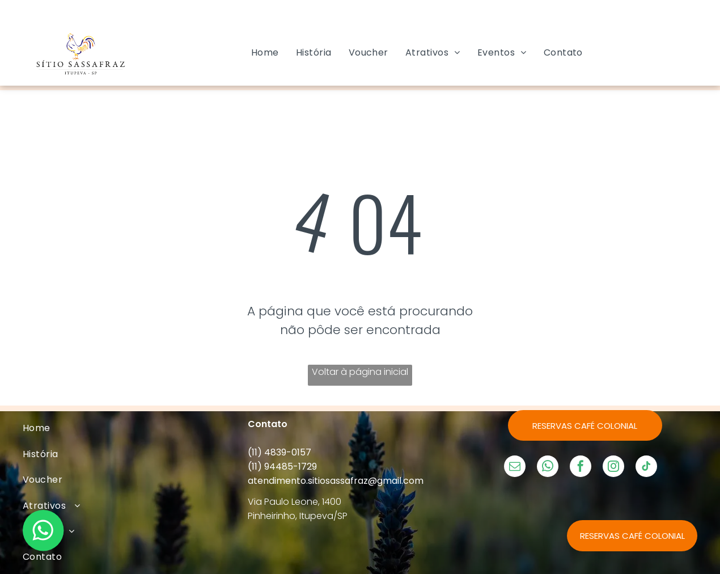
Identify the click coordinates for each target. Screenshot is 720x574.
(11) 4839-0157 (279, 452)
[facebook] (580, 467)
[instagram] (613, 467)
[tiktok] (646, 467)
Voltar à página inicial (360, 371)
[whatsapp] (547, 467)
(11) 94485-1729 (282, 466)
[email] (515, 467)
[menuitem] (265, 52)
